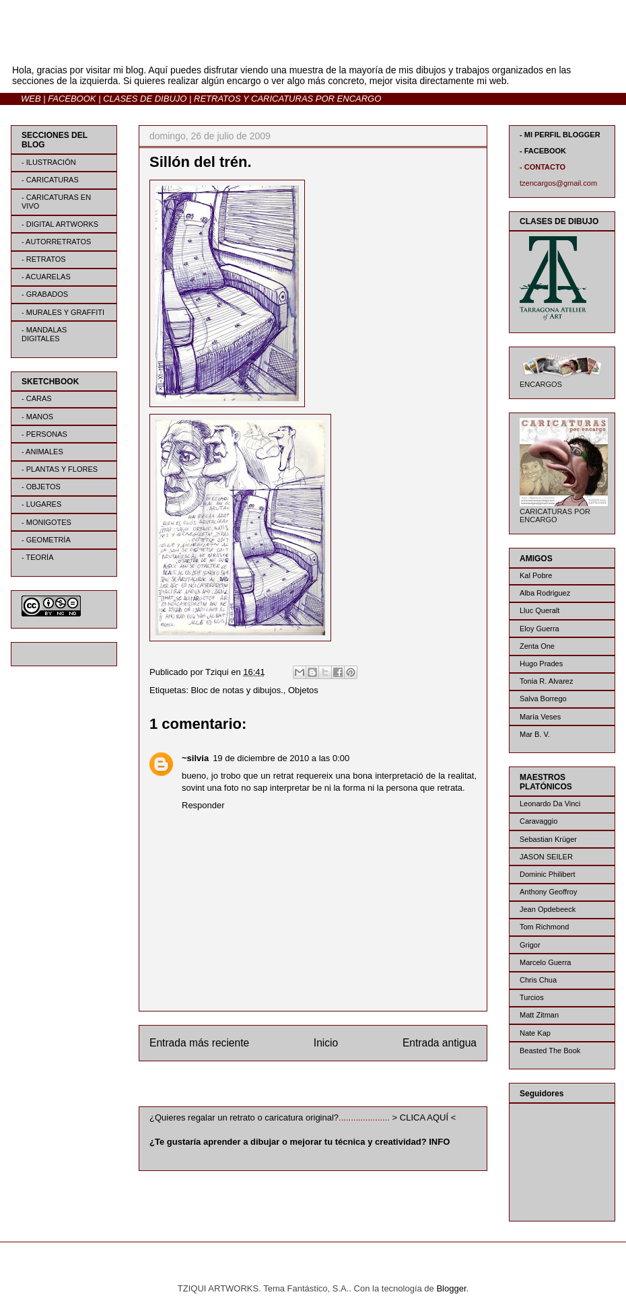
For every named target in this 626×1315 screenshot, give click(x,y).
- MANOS (37, 417)
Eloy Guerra (539, 629)
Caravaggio (538, 821)
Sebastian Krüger (548, 839)
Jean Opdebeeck (548, 909)
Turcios (532, 997)
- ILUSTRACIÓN (49, 162)
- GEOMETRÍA (46, 540)
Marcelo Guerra (545, 962)
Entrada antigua (440, 1043)
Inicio (326, 1043)
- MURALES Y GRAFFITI (63, 312)
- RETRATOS (44, 259)
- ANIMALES (42, 452)
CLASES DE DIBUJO (144, 99)
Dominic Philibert (548, 874)
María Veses (540, 717)
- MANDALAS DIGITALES (44, 334)
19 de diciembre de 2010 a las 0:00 (281, 758)
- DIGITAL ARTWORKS (60, 224)
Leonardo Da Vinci (550, 803)
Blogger (451, 1288)
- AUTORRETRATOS (56, 242)
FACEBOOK (72, 99)
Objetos (303, 690)
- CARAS (37, 398)
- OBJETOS (41, 487)
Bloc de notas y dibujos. (236, 690)
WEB (31, 99)
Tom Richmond (544, 927)
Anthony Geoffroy (548, 892)
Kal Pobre (536, 575)
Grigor (530, 945)
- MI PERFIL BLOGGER (560, 135)
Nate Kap (535, 1033)
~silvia (195, 758)
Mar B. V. (535, 734)
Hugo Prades (541, 664)
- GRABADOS (45, 294)
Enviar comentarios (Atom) (340, 1086)
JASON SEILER (546, 857)
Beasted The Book (550, 1050)
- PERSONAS (44, 434)
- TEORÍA (37, 557)
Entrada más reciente (199, 1043)
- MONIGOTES (46, 522)
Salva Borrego (543, 699)
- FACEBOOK (543, 151)
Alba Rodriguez (545, 593)
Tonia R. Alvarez (546, 681)
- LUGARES (41, 504)
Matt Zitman (539, 1015)
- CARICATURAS (50, 180)
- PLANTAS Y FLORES (60, 469)
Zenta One (537, 646)
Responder (203, 805)
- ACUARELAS (46, 277)
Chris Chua (538, 980)
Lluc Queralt (539, 610)
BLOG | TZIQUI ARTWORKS (143, 46)
